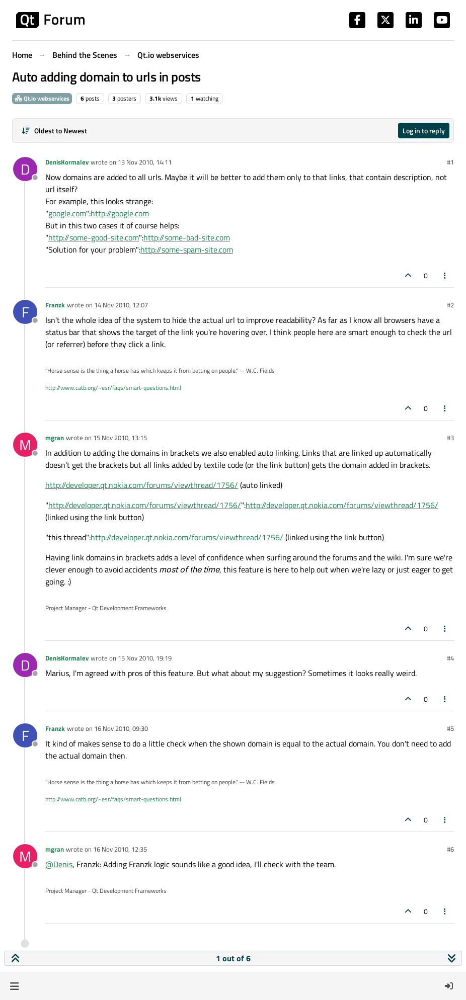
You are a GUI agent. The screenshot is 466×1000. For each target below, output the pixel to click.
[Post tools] (445, 275)
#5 (450, 728)
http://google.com (120, 213)
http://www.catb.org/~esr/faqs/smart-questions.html (113, 387)
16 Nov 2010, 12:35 (120, 849)
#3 (450, 438)
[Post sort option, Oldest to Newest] (54, 130)
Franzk (55, 305)
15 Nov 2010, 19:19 (145, 658)
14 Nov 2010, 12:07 (121, 305)
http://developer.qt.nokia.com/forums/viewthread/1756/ (141, 485)
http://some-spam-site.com (186, 249)
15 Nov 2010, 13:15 (120, 438)
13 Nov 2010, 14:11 (145, 162)
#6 (450, 849)
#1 (450, 162)
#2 (450, 305)
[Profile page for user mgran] (25, 445)
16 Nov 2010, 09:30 (121, 728)
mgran (54, 438)
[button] (14, 986)
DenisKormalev (67, 162)
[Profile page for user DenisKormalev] (25, 169)
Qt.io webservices (42, 98)
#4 (450, 658)
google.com (67, 213)
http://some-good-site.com (93, 237)
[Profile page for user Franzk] (25, 312)
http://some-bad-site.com (186, 237)
